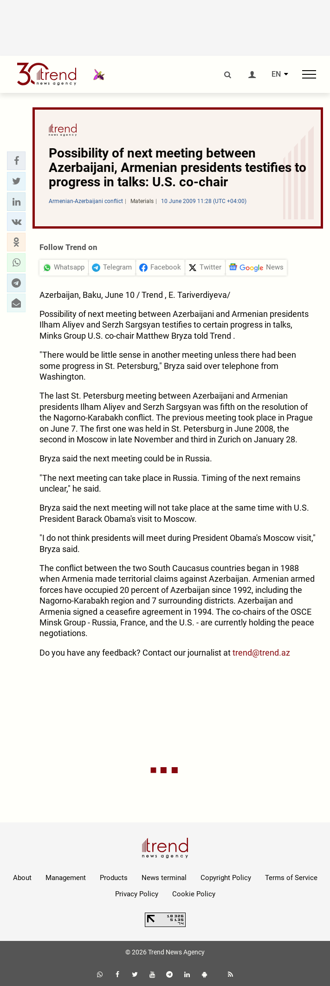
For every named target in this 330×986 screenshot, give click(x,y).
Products (114, 878)
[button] (16, 161)
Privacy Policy (136, 894)
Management (65, 878)
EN (276, 74)
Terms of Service (291, 878)
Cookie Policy (193, 894)
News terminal (164, 878)
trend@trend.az (261, 652)
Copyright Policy (226, 878)
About (22, 878)
